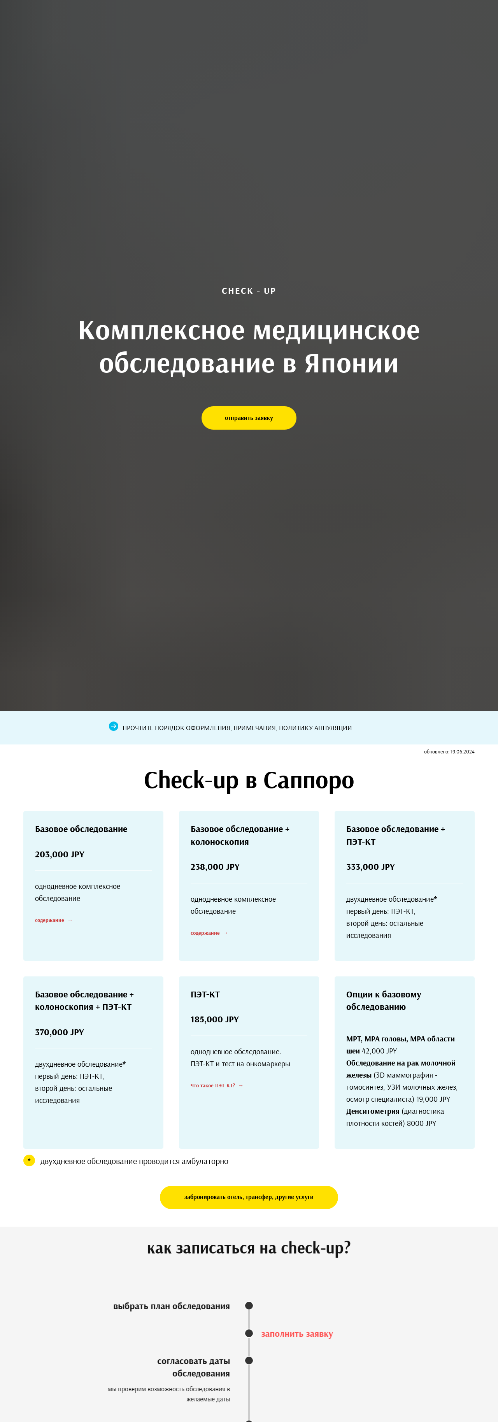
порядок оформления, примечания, (217, 727)
